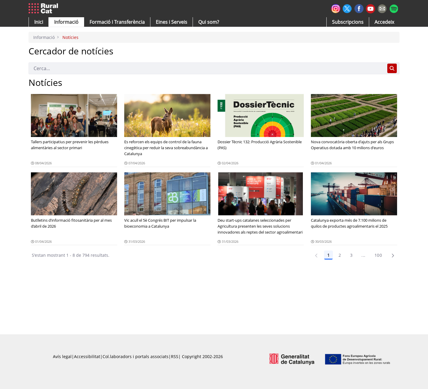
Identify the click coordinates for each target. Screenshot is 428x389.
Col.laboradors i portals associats (136, 356)
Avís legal (62, 356)
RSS (174, 356)
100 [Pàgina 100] (378, 255)
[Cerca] (207, 68)
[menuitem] (117, 22)
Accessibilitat (87, 356)
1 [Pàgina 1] (328, 255)
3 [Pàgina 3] (351, 255)
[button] (38, 22)
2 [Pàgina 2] (340, 255)
